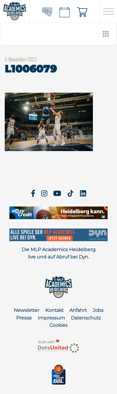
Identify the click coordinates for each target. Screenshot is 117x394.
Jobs (98, 310)
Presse (24, 318)
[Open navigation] (108, 11)
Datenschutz (86, 318)
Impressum (51, 318)
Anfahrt (78, 310)
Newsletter (26, 310)
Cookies (58, 325)
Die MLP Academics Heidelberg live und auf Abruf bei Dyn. (58, 253)
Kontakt (54, 310)
